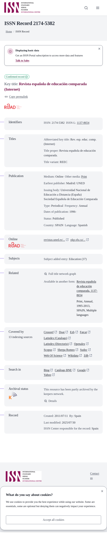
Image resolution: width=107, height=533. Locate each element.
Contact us (94, 477)
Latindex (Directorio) (56, 344)
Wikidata (73, 356)
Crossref (49, 332)
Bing (46, 371)
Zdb (87, 356)
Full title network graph (60, 274)
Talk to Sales (22, 60)
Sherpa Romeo (66, 350)
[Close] (102, 491)
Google (82, 371)
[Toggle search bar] (86, 8)
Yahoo (47, 375)
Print (84, 176)
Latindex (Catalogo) (56, 338)
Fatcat (84, 332)
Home (9, 31)
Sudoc (84, 350)
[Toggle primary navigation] (97, 8)
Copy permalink (16, 96)
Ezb (72, 332)
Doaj (62, 332)
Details (50, 402)
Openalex (80, 344)
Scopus (48, 350)
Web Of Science (53, 356)
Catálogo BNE (63, 371)
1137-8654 (83, 122)
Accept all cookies (53, 519)
